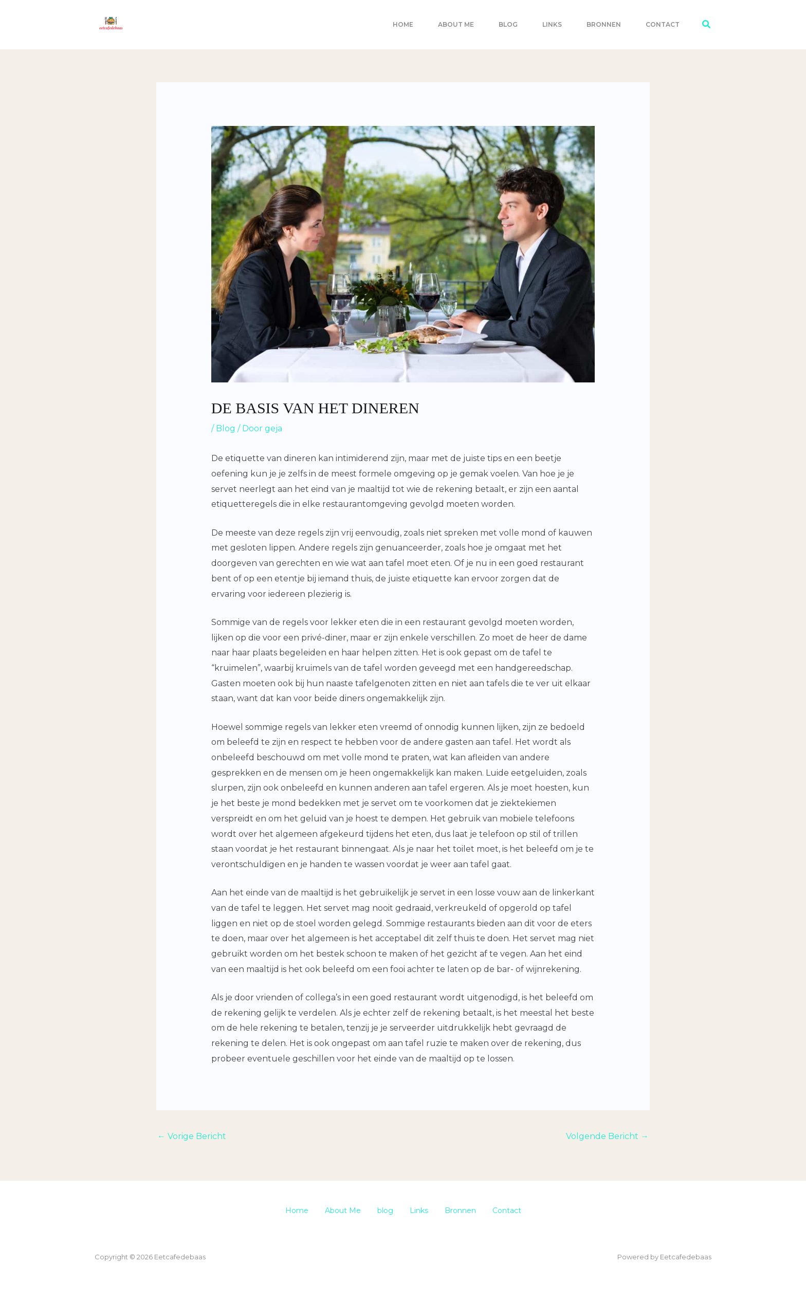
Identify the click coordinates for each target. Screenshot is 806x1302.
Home (403, 24)
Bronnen (604, 24)
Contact (663, 24)
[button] (706, 24)
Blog (225, 428)
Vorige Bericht (191, 1136)
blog (508, 24)
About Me (456, 24)
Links (552, 24)
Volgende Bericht (607, 1136)
